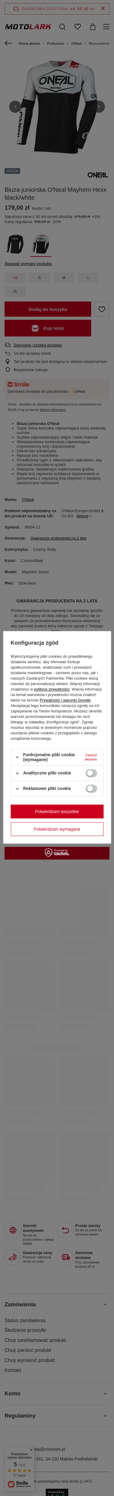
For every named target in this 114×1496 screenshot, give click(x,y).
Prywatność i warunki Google (65, 700)
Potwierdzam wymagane (57, 829)
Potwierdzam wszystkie (57, 811)
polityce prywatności (51, 689)
